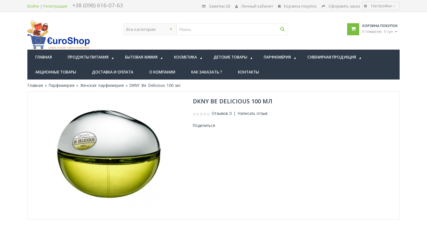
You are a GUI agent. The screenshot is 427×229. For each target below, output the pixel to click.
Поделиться (204, 125)
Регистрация (55, 6)
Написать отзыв (252, 113)
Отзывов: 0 (222, 113)
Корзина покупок (297, 6)
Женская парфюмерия (102, 85)
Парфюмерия (61, 85)
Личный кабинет (254, 6)
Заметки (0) (216, 6)
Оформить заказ (341, 6)
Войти (33, 6)
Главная (35, 85)
